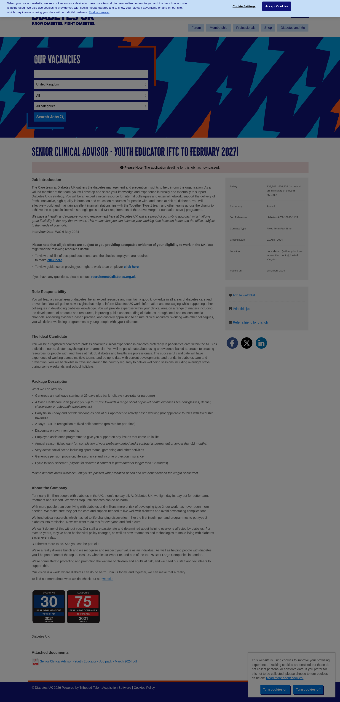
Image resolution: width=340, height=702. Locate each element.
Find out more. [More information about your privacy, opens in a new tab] (99, 8)
